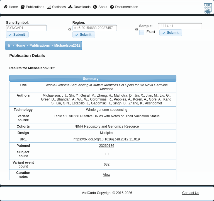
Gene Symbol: (17, 23)
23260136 (106, 146)
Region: (78, 23)
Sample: (146, 26)
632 (107, 164)
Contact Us (190, 193)
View (106, 175)
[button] (17, 34)
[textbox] (26, 28)
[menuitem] (10, 7)
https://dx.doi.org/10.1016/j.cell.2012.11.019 (107, 139)
